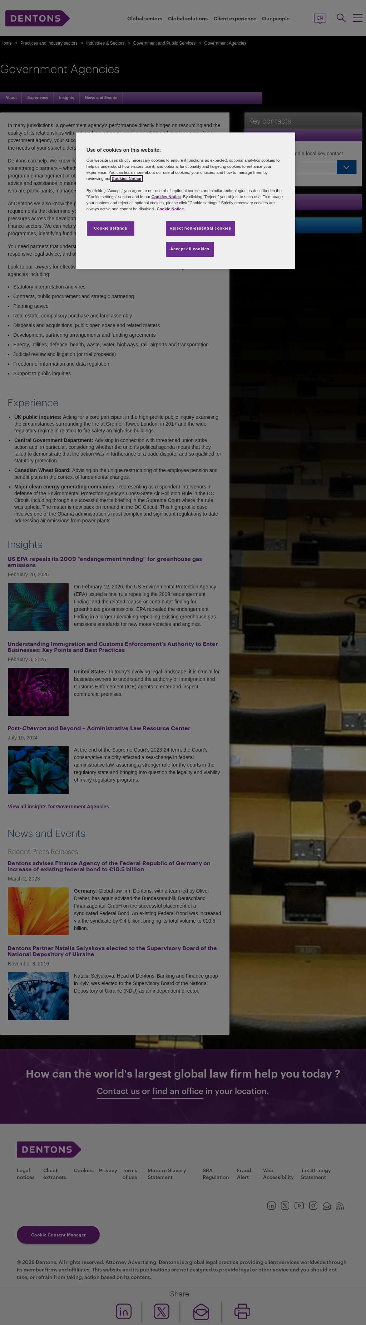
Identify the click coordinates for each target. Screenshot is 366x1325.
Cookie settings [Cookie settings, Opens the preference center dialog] (110, 228)
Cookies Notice (126, 178)
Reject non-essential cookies (200, 228)
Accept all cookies (189, 249)
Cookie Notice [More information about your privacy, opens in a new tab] (170, 209)
